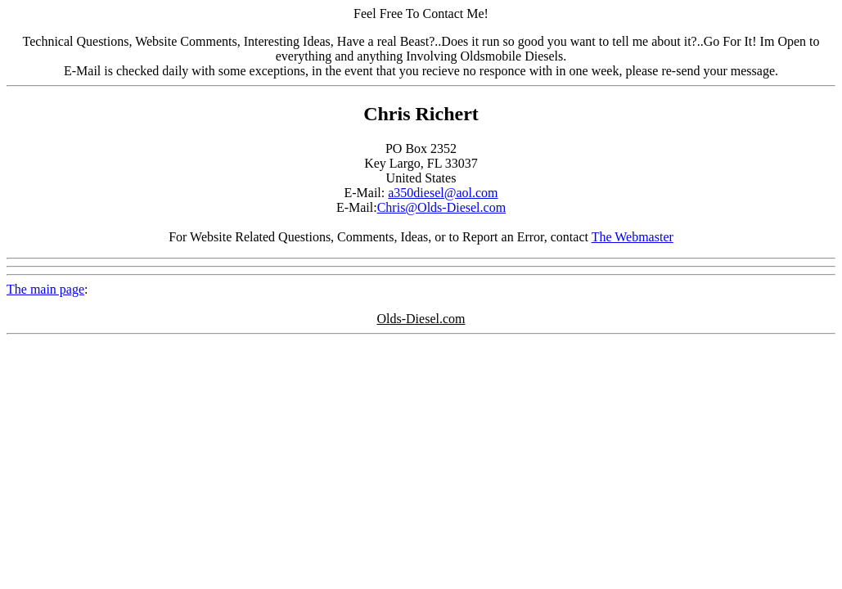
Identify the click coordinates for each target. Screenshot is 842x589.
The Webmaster (632, 237)
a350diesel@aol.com (443, 193)
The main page (45, 289)
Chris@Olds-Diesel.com (441, 207)
